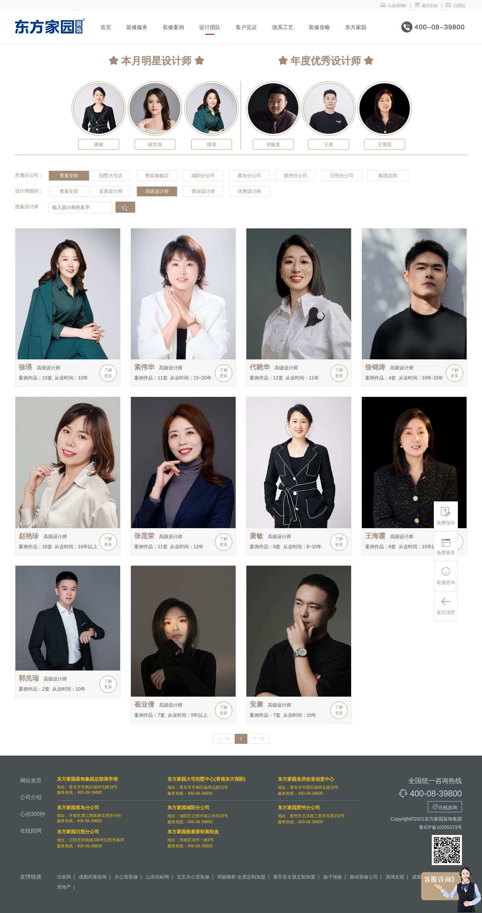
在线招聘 (31, 831)
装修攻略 (319, 27)
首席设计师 (111, 191)
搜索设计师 (26, 206)
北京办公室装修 (193, 877)
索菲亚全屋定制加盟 (294, 877)
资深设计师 (203, 191)
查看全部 (69, 175)
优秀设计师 (249, 191)
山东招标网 (157, 877)
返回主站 (426, 5)
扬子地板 (332, 877)
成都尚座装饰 (93, 877)
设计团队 (210, 27)
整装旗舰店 (157, 175)
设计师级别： (29, 191)
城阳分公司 (203, 175)
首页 (105, 27)
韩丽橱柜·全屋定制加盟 (241, 877)
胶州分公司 (295, 175)
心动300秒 (393, 5)
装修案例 (173, 27)
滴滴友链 (395, 877)
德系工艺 (283, 27)
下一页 (258, 738)
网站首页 (31, 780)
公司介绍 (31, 797)
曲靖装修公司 (364, 877)
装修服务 (137, 27)
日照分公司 (341, 175)
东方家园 (356, 27)
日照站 (455, 5)
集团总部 (388, 175)
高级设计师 (157, 191)
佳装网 (64, 877)
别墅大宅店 (111, 175)
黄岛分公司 (249, 175)
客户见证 (246, 27)
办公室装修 (126, 877)
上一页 (224, 738)
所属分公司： (29, 175)
